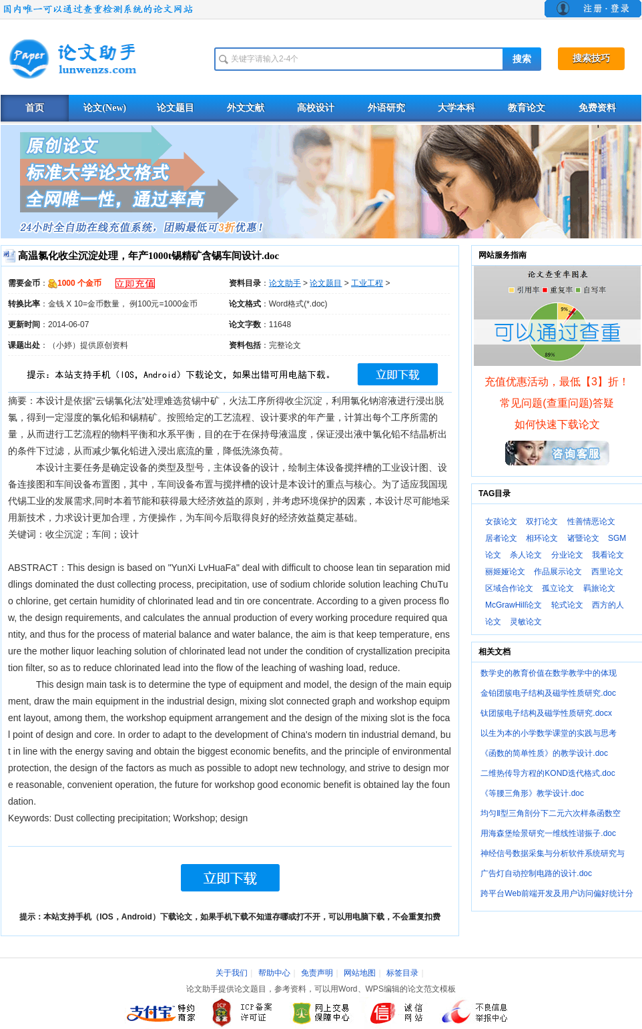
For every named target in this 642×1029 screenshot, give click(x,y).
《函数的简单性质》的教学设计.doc (544, 753)
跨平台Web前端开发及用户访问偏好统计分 (556, 893)
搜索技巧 (591, 58)
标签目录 (402, 973)
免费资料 (597, 108)
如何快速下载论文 (557, 424)
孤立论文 (558, 588)
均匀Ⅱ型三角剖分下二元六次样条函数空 (550, 813)
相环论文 (542, 538)
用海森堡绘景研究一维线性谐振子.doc (548, 833)
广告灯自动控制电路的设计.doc (536, 873)
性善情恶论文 (591, 521)
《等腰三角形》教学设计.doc (532, 793)
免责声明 (317, 973)
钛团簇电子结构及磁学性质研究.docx (546, 713)
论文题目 (175, 108)
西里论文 (607, 571)
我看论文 (608, 555)
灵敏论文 (526, 621)
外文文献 (245, 108)
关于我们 (232, 973)
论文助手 (285, 283)
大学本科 (456, 108)
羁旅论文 (599, 588)
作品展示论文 (558, 571)
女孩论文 (501, 521)
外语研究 (386, 108)
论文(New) (104, 108)
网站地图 (360, 973)
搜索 (522, 59)
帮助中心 (274, 973)
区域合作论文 (509, 588)
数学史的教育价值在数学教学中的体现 (548, 673)
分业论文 (567, 555)
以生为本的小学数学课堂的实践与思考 (548, 733)
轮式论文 (567, 605)
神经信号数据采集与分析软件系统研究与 (552, 853)
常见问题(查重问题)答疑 (557, 403)
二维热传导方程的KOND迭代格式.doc (547, 773)
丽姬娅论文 (505, 571)
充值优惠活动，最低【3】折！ (557, 381)
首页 (34, 108)
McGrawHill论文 (513, 605)
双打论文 (542, 521)
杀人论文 (526, 555)
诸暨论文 (583, 538)
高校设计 (315, 108)
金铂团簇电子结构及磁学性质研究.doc (548, 693)
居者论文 (501, 538)
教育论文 (526, 108)
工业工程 (367, 283)
